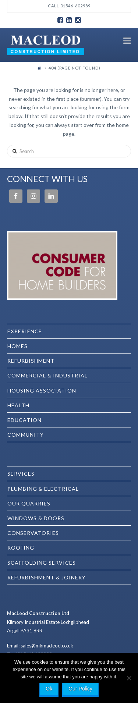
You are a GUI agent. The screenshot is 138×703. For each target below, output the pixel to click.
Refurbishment (30, 361)
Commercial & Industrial (47, 375)
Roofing (20, 547)
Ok (49, 689)
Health (18, 405)
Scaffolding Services (41, 563)
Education (24, 420)
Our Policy (80, 689)
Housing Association (41, 390)
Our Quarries (28, 503)
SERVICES (21, 474)
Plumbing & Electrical (43, 489)
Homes (17, 346)
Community (25, 435)
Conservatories (33, 533)
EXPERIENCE (24, 331)
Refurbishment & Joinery (46, 577)
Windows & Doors (35, 518)
